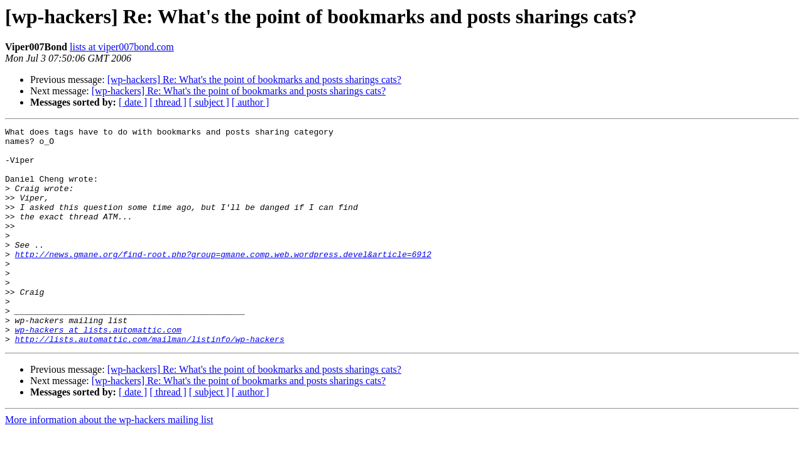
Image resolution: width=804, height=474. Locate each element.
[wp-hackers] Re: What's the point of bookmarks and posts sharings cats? (254, 79)
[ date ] (133, 102)
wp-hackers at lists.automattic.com (98, 371)
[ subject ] (209, 102)
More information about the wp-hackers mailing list (109, 463)
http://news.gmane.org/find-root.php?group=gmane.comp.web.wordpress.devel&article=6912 (223, 280)
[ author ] (250, 102)
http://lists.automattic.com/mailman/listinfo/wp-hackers (150, 382)
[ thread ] (168, 102)
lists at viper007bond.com (122, 46)
